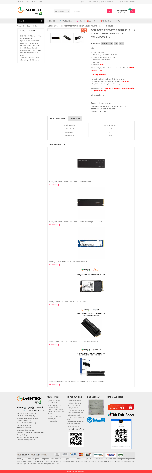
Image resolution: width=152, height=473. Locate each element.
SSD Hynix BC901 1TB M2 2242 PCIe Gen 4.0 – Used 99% (67, 302)
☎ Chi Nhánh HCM (23, 2)
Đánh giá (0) (75, 118)
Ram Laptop (91, 459)
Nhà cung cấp (52, 421)
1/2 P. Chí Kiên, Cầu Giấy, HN (34, 410)
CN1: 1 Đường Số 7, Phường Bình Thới (54, 406)
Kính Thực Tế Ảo (53, 464)
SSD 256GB (108, 459)
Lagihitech (23, 459)
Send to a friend (105, 103)
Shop (28, 26)
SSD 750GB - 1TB (96, 109)
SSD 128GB (99, 459)
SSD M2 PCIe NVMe (51, 26)
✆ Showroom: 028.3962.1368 (89, 2)
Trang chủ (20, 26)
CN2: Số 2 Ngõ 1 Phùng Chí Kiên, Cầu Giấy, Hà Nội (55, 410)
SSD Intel (87, 461)
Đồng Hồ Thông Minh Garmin (124, 461)
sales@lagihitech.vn (27, 430)
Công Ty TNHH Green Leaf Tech (76, 418)
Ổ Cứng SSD (37, 26)
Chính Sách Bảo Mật (54, 416)
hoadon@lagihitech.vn (28, 440)
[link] (96, 427)
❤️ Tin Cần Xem (105, 21)
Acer (110, 135)
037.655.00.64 (26, 416)
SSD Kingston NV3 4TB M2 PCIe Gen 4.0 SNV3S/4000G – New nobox (71, 262)
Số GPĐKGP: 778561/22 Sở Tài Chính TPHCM (75, 423)
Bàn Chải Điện (21, 464)
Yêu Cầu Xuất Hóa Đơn (75, 413)
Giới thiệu (51, 414)
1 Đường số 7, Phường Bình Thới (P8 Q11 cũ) (33, 408)
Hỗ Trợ (118, 21)
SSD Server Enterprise (53, 461)
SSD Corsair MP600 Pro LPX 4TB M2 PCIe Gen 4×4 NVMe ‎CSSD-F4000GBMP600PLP (76, 382)
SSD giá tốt (31, 459)
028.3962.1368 (33, 418)
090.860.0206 (27, 425)
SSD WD (94, 461)
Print (93, 103)
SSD (110, 128)
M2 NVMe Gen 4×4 (110, 125)
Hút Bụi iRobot (22, 461)
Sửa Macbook (71, 459)
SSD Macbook (81, 459)
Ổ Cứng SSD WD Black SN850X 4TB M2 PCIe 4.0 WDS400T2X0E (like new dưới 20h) (76, 222)
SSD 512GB (117, 459)
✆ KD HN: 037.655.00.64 (127, 2)
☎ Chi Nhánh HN (37, 2)
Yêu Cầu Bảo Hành (74, 415)
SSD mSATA (40, 459)
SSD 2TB (132, 459)
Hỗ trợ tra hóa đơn (74, 408)
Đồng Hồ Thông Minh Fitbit (36, 461)
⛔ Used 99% (91, 21)
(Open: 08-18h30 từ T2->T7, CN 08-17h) (55, 402)
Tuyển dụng (52, 419)
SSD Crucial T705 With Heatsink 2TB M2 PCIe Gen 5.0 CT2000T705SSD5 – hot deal (75, 342)
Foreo (112, 461)
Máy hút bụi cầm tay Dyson (38, 464)
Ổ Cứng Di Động (103, 461)
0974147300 (28, 423)
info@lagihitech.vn (27, 435)
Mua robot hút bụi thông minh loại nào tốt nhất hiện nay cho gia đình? (30, 53)
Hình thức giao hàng (74, 403)
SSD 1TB (125, 459)
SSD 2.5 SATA (49, 459)
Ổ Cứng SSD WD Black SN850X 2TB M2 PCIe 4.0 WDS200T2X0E (70, 182)
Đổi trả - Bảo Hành (74, 405)
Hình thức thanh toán (74, 401)
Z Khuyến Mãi (104, 106)
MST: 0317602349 (74, 426)
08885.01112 (27, 420)
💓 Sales (79, 21)
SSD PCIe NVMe (60, 459)
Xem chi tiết (125, 81)
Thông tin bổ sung (57, 118)
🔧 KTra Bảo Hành (65, 21)
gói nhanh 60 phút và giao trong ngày (113, 79)
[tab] (57, 118)
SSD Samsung (65, 461)
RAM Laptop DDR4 (77, 461)
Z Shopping (113, 106)
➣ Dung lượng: (95, 43)
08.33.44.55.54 (27, 413)
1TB (110, 132)
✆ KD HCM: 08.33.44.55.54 (109, 2)
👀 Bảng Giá (51, 21)
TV (28, 464)
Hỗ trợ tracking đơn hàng (76, 410)
